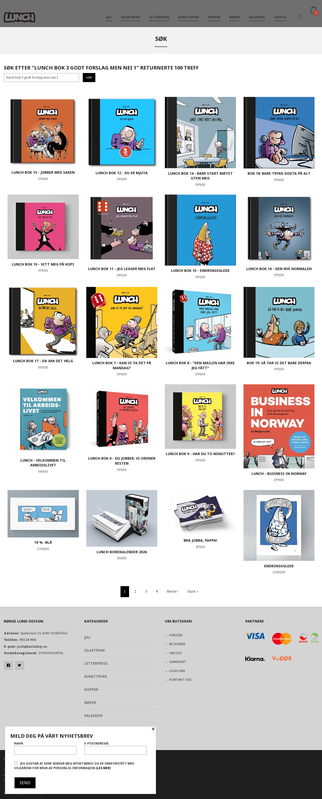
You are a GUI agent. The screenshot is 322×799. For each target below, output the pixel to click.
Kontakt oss (180, 679)
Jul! (109, 12)
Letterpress (159, 12)
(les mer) (103, 768)
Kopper (214, 12)
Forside (176, 635)
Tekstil (280, 12)
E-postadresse (115, 748)
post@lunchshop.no (32, 646)
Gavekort (177, 661)
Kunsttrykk (188, 12)
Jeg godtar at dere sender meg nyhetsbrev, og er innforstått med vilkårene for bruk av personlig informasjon (74, 765)
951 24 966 (28, 640)
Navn (45, 748)
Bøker (234, 12)
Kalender (257, 12)
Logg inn (177, 670)
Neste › (173, 591)
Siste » (192, 591)
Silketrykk (130, 12)
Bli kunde (177, 644)
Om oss (175, 653)
